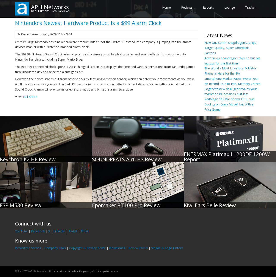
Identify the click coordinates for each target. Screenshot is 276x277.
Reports (208, 7)
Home (166, 7)
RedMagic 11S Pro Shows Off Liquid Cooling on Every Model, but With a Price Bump (229, 104)
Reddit (73, 231)
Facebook (38, 231)
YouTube (21, 231)
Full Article (30, 97)
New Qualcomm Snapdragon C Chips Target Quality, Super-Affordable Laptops (230, 48)
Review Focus (138, 248)
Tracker (250, 7)
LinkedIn (59, 231)
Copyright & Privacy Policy (87, 248)
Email (84, 231)
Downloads (117, 248)
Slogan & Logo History (167, 248)
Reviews (187, 7)
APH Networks (50, 7)
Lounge (229, 7)
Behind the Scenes (28, 248)
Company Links (55, 248)
